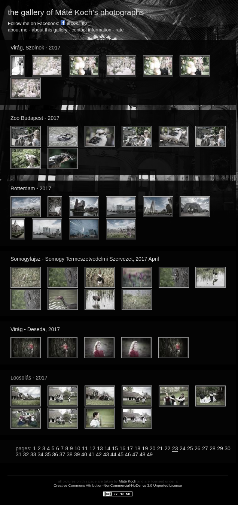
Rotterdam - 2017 (30, 188)
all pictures (67, 481)
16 (122, 448)
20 (153, 448)
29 (220, 448)
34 (40, 454)
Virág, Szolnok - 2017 (35, 48)
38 (70, 454)
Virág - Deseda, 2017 (35, 329)
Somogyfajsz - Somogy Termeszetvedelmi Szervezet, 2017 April (84, 259)
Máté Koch (127, 481)
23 (175, 448)
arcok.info (74, 23)
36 (55, 454)
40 (84, 454)
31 (19, 454)
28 (213, 448)
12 (92, 448)
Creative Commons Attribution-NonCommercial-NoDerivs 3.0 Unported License (118, 485)
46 (128, 454)
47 (135, 454)
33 (33, 454)
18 (138, 448)
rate (120, 30)
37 (62, 454)
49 (150, 454)
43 (106, 454)
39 (77, 454)
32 (26, 454)
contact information (91, 30)
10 (77, 448)
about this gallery (49, 30)
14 (107, 448)
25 (190, 448)
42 (99, 454)
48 (143, 454)
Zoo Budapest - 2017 (34, 118)
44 (113, 454)
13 (100, 448)
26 (198, 448)
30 (228, 448)
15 (115, 448)
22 (168, 448)
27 (205, 448)
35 (48, 454)
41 (92, 454)
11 (85, 448)
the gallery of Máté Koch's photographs (76, 12)
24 (183, 448)
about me (18, 30)
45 (121, 454)
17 (130, 448)
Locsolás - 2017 (29, 378)
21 (160, 448)
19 (145, 448)
